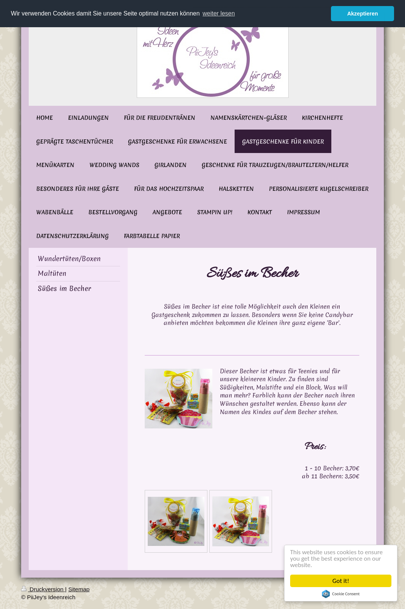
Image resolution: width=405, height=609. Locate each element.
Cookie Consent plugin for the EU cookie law (341, 594)
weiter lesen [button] (218, 13)
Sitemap (79, 589)
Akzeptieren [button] (362, 14)
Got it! (341, 581)
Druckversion (43, 589)
